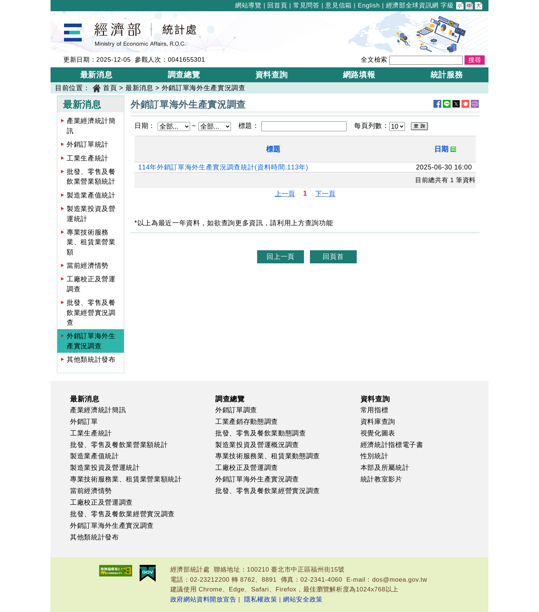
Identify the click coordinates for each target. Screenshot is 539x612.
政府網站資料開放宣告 (203, 599)
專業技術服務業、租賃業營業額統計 (126, 479)
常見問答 (306, 5)
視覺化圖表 (377, 433)
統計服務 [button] (446, 74)
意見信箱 (338, 5)
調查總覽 (230, 399)
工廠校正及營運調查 (91, 284)
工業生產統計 (88, 158)
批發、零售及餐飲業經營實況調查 (91, 312)
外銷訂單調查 (236, 410)
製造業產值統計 (91, 195)
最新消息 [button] (96, 74)
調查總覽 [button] (184, 74)
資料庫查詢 (377, 421)
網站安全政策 (303, 599)
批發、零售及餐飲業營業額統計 (91, 176)
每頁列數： (371, 125)
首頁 (110, 88)
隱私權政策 (260, 599)
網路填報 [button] (359, 74)
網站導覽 (248, 5)
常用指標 (374, 410)
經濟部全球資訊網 (412, 5)
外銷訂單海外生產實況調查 (204, 88)
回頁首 (333, 256)
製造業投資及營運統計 (91, 213)
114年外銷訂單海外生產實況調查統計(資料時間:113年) (223, 167)
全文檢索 (374, 59)
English (369, 5)
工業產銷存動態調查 (246, 421)
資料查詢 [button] (271, 74)
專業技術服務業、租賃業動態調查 (267, 456)
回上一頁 (281, 256)
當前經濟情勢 (88, 265)
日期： (144, 125)
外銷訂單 (84, 421)
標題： (248, 125)
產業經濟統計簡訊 (91, 125)
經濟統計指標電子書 (391, 445)
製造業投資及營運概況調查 (257, 445)
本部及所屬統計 (384, 467)
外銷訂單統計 (88, 144)
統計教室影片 (381, 479)
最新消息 (139, 88)
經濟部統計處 (76, 16)
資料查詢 (375, 399)
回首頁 (277, 5)
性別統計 (374, 456)
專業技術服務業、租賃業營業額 (91, 242)
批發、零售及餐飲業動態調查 (260, 433)
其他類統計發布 (91, 359)
